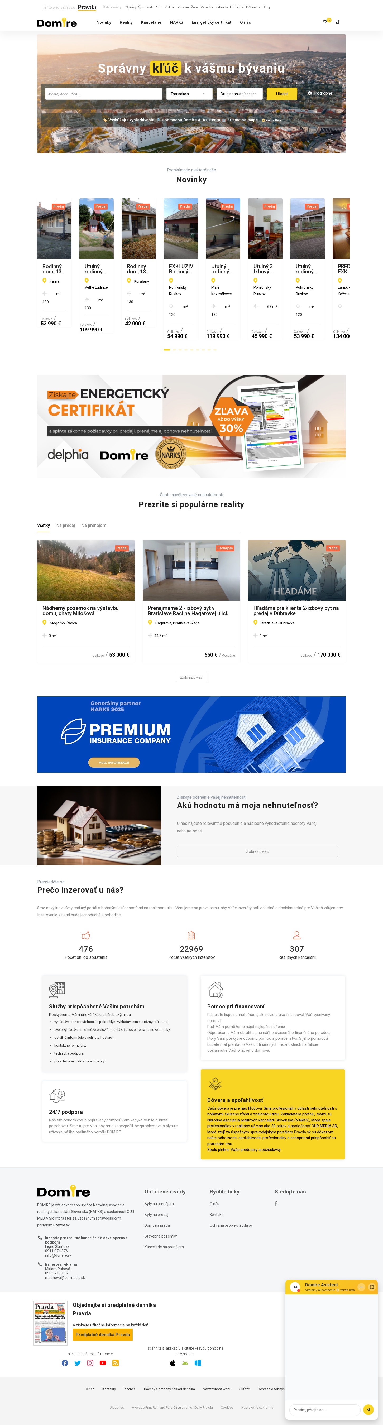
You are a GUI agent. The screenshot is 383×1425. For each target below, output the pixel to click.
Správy (131, 7)
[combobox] (103, 94)
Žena (195, 7)
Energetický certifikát (211, 22)
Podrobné (320, 93)
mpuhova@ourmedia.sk (65, 1252)
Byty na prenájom (159, 1178)
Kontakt (216, 1189)
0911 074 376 (56, 1226)
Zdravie (183, 7)
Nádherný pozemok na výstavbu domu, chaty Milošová (80, 585)
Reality (126, 22)
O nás (245, 22)
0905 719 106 (56, 1248)
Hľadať (282, 94)
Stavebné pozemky (161, 1211)
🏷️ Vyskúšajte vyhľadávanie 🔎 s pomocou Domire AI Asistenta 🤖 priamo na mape (180, 120)
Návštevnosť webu (217, 1364)
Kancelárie (151, 22)
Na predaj (65, 500)
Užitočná (236, 7)
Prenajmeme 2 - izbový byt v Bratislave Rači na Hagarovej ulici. (188, 585)
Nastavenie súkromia (257, 1382)
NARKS (176, 22)
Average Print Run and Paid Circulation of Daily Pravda (172, 1382)
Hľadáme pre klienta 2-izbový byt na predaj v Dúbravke (296, 585)
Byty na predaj (156, 1189)
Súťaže (244, 1364)
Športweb (145, 7)
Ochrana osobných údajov (231, 1200)
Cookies (227, 1382)
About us (117, 1382)
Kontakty (109, 1364)
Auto (159, 7)
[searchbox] (104, 93)
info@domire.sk (58, 1230)
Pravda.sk (302, 1106)
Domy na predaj (158, 1200)
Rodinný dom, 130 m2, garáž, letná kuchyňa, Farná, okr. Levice (83, 269)
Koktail (170, 7)
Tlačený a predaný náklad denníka (169, 1364)
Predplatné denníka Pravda (103, 1309)
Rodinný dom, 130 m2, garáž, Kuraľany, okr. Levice (287, 269)
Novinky (104, 22)
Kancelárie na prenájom (164, 1222)
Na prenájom (94, 500)
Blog (266, 7)
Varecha (207, 7)
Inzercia (130, 1364)
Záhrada (221, 7)
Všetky (43, 500)
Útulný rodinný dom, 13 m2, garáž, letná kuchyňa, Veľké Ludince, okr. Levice (188, 269)
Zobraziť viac (191, 652)
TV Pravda (253, 7)
